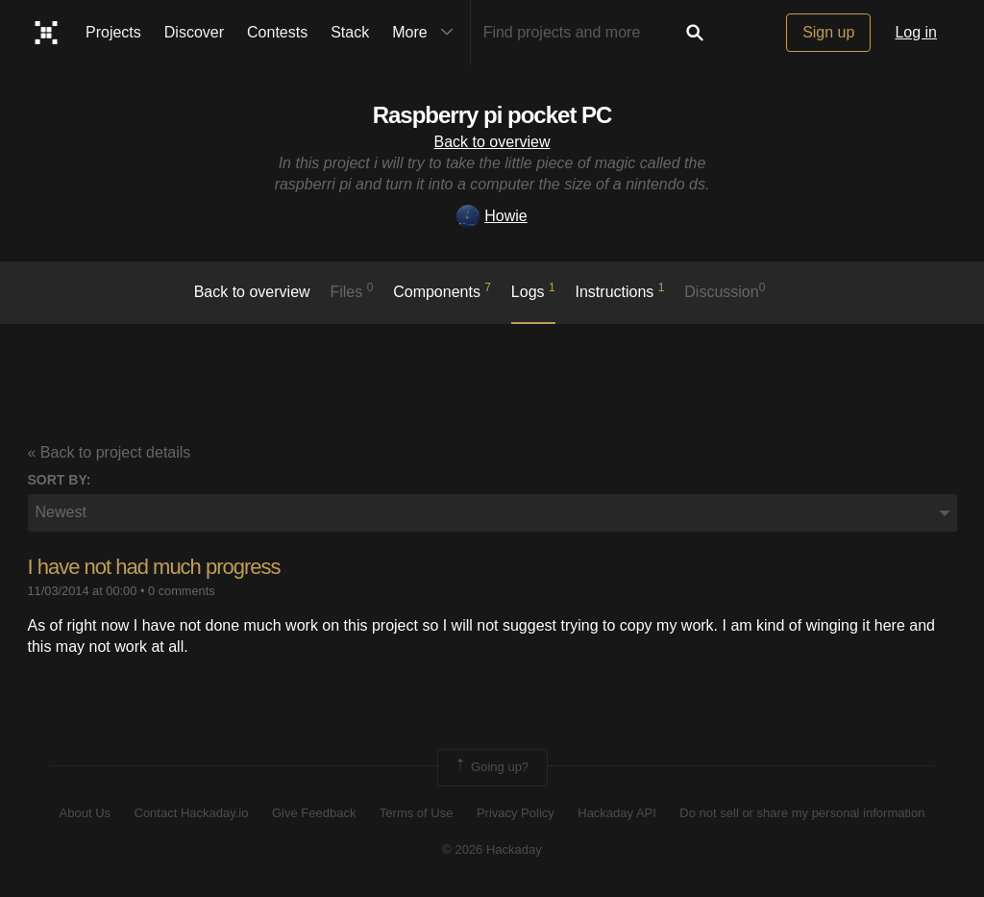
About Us (85, 813)
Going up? (491, 767)
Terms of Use (417, 813)
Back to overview (492, 142)
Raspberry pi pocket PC (492, 115)
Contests (277, 32)
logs (533, 290)
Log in (916, 32)
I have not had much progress (154, 567)
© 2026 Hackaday (492, 849)
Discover (194, 32)
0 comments (181, 591)
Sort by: (59, 479)
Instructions (620, 290)
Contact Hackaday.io (192, 813)
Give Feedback (314, 813)
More (426, 32)
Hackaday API (617, 813)
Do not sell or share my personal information (801, 813)
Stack (350, 32)
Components (442, 290)
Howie (491, 216)
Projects (113, 32)
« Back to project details (109, 452)
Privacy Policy (515, 813)
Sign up (828, 32)
